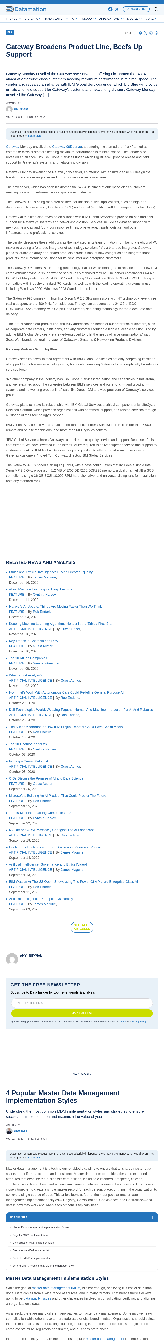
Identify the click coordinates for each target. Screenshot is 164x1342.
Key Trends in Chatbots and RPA (33, 641)
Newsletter (136, 9)
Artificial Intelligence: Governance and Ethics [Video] (48, 864)
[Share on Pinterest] (151, 33)
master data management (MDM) (56, 1288)
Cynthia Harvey (44, 594)
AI (75, 18)
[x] (117, 9)
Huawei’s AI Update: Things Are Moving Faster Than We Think (55, 606)
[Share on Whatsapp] (156, 33)
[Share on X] (145, 33)
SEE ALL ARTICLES (82, 927)
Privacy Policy (139, 1021)
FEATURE (16, 577)
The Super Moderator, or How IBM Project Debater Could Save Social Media (66, 727)
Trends (14, 18)
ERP (9, 32)
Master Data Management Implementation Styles (41, 1227)
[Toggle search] (156, 9)
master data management (105, 1339)
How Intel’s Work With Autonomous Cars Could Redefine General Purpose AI (66, 692)
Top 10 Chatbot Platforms (28, 744)
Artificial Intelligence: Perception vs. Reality (41, 899)
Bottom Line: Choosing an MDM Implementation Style (44, 1265)
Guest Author (70, 629)
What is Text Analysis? (25, 675)
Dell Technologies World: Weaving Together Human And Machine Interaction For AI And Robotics (81, 710)
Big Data (33, 18)
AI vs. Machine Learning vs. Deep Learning (41, 589)
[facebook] (110, 9)
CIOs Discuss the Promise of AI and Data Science (46, 778)
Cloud (89, 18)
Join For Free (82, 1013)
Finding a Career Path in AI (29, 761)
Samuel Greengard (47, 663)
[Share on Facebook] (140, 33)
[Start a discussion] (134, 33)
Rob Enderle (42, 612)
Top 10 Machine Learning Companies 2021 (41, 813)
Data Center (57, 18)
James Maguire (44, 577)
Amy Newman (17, 109)
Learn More (35, 135)
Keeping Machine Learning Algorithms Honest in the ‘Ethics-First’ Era (60, 624)
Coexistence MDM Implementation (32, 1250)
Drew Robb (16, 1131)
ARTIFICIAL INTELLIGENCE (30, 629)
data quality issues (37, 1298)
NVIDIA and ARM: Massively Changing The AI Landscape (52, 830)
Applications (111, 18)
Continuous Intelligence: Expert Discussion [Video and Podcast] (56, 847)
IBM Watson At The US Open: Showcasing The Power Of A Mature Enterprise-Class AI (73, 882)
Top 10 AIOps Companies (28, 658)
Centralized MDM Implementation (32, 1258)
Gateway (12, 147)
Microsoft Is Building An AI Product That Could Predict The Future (57, 796)
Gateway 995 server (67, 147)
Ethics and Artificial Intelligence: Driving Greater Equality (51, 572)
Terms (123, 1021)
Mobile (134, 18)
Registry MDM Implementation (30, 1235)
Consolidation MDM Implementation (33, 1242)
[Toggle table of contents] (82, 1217)
